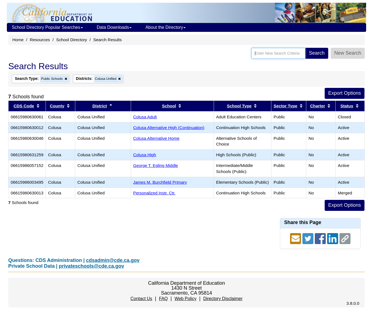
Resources (40, 39)
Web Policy (185, 298)
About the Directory (165, 27)
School (169, 106)
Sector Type (285, 106)
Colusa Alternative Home (156, 138)
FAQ (163, 298)
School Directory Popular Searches (47, 27)
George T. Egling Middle (155, 165)
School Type (239, 106)
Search (317, 53)
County (57, 106)
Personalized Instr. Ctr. (154, 193)
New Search (347, 53)
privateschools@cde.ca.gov (91, 266)
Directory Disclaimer (223, 298)
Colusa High (144, 154)
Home (18, 39)
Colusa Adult (145, 116)
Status (346, 106)
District (99, 106)
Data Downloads (114, 27)
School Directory (71, 39)
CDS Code (23, 106)
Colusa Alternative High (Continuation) (168, 127)
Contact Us (141, 298)
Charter (317, 106)
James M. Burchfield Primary (160, 182)
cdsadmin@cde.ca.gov (113, 260)
